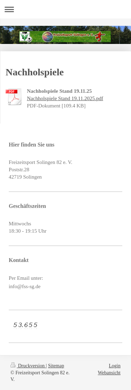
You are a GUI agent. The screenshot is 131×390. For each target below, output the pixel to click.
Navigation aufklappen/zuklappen (65, 9)
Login (115, 365)
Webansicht (109, 372)
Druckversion (28, 365)
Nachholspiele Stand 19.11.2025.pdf (65, 98)
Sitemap (56, 365)
